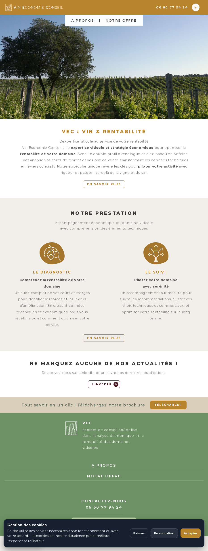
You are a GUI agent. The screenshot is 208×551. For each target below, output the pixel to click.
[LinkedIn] (196, 7)
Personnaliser (164, 533)
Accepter (190, 533)
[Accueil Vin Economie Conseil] (48, 7)
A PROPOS (82, 21)
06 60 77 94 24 (172, 7)
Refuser (139, 533)
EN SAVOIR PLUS (104, 184)
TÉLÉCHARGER (168, 404)
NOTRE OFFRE (121, 21)
